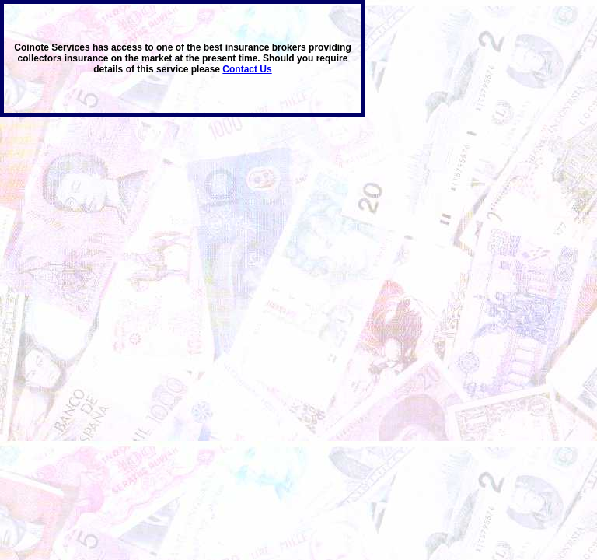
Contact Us (246, 69)
